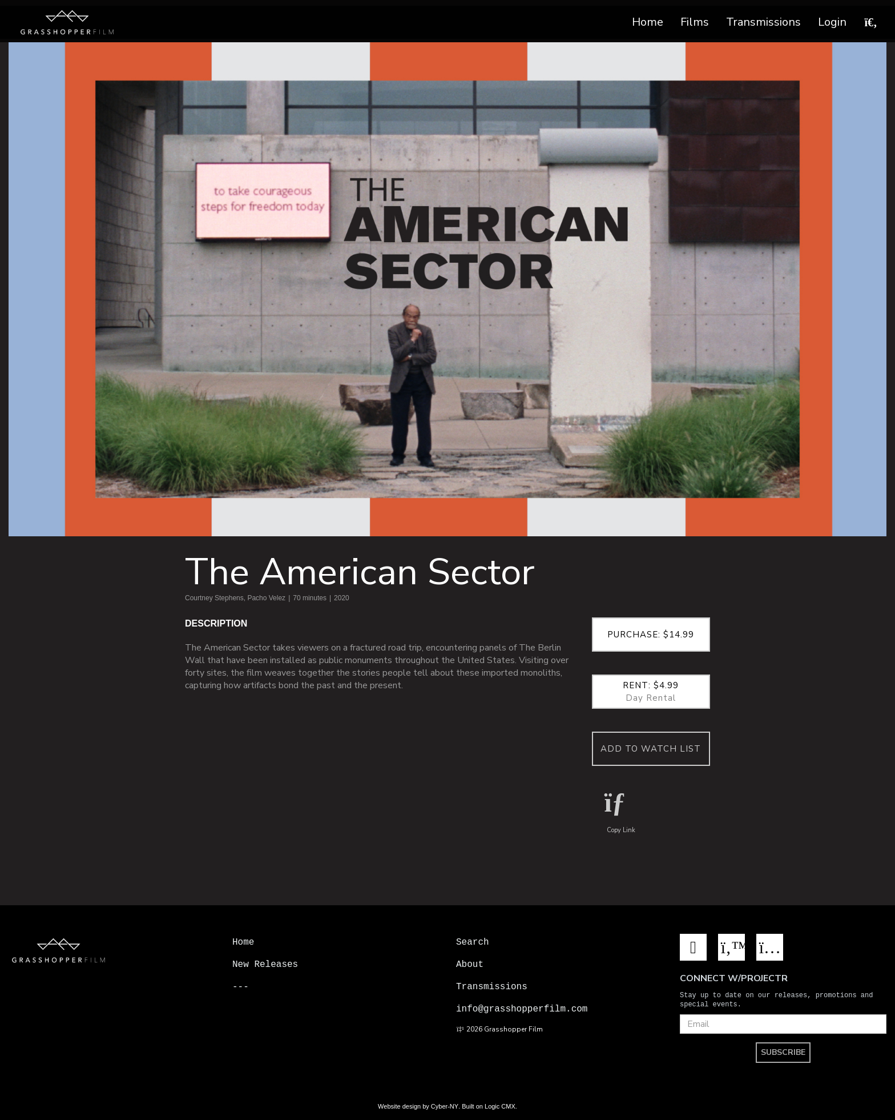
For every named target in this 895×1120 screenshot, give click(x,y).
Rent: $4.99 (651, 692)
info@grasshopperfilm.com (521, 1008)
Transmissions (763, 22)
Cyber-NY (444, 1105)
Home (647, 22)
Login (832, 22)
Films (694, 22)
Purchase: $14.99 (650, 634)
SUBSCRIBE (783, 1051)
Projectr (254, 1008)
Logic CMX (500, 1105)
